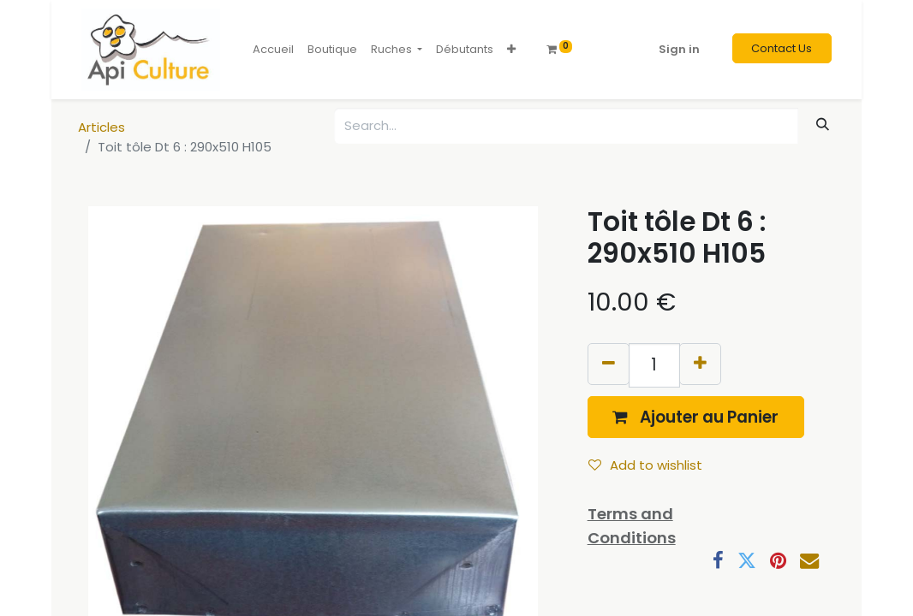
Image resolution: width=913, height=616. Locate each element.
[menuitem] (273, 49)
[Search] (823, 124)
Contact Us (781, 48)
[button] (511, 49)
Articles (101, 127)
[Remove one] (609, 364)
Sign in (679, 49)
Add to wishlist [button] (645, 465)
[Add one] (700, 364)
